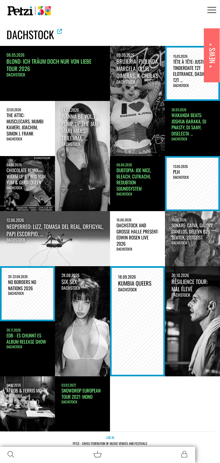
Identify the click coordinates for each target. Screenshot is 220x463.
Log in (110, 437)
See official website (59, 31)
